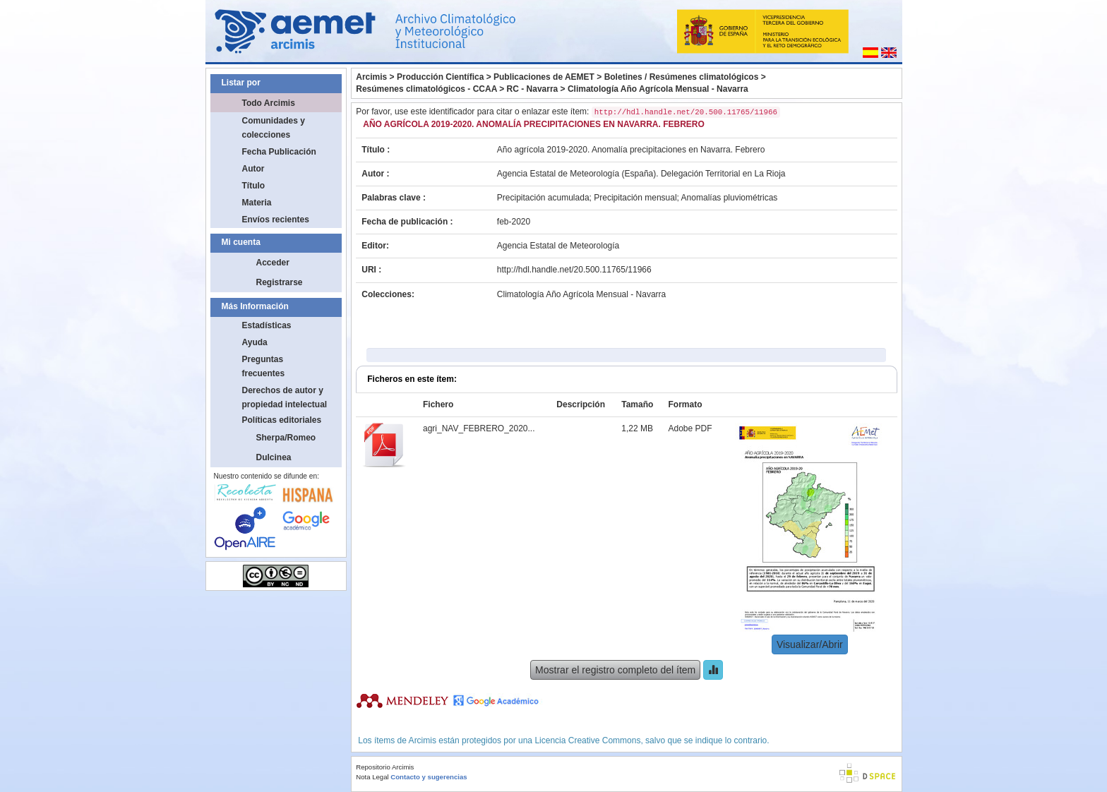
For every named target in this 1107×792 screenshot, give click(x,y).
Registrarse (279, 282)
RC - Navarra (532, 89)
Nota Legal (372, 777)
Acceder (272, 263)
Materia (257, 203)
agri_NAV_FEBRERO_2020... (479, 428)
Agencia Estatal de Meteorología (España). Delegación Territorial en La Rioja (641, 174)
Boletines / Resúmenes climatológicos (681, 77)
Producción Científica (440, 77)
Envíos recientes (275, 219)
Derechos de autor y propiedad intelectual (285, 397)
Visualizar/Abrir (810, 644)
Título (253, 186)
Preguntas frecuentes (263, 366)
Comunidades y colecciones (273, 128)
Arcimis (371, 77)
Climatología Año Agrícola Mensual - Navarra (658, 89)
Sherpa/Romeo (286, 438)
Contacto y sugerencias (428, 777)
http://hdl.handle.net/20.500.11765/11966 (574, 270)
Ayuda (255, 342)
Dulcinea (274, 457)
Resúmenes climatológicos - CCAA (426, 89)
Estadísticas (267, 325)
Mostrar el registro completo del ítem (615, 670)
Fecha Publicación (279, 152)
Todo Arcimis (268, 103)
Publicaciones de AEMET (543, 77)
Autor (253, 169)
